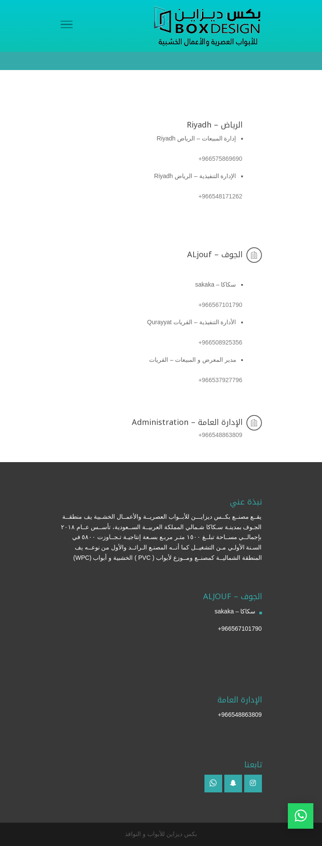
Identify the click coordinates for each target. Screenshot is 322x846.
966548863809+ (240, 714)
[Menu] (67, 26)
